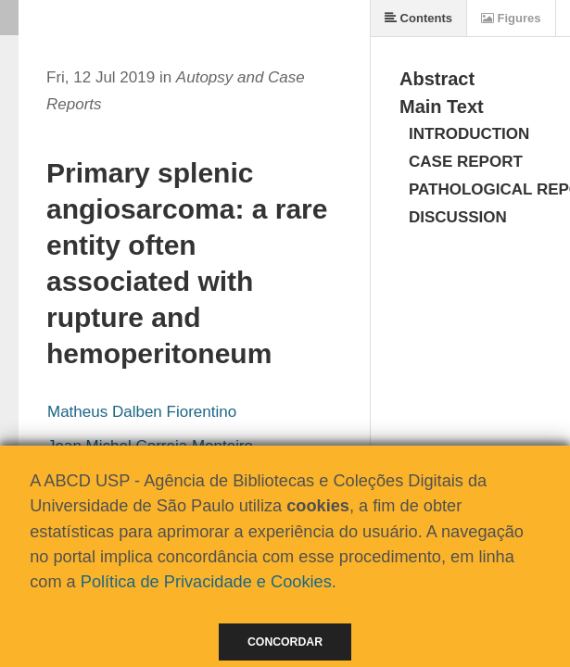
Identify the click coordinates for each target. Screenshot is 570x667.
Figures (511, 18)
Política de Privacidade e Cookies (206, 582)
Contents (418, 18)
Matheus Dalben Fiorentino (141, 412)
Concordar (285, 642)
